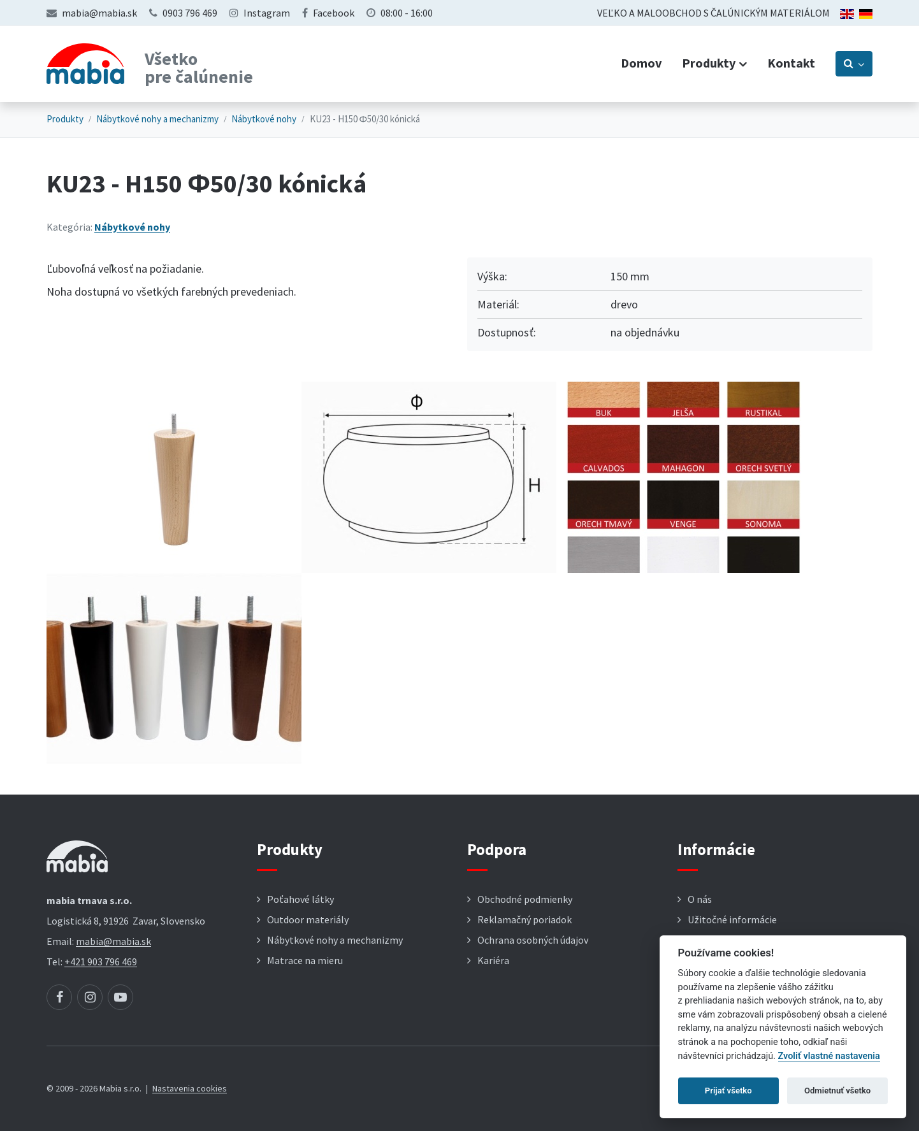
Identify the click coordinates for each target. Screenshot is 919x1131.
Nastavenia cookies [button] (189, 1088)
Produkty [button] (708, 63)
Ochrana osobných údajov (532, 939)
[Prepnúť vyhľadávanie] (854, 63)
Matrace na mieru (305, 960)
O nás (700, 899)
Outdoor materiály (308, 919)
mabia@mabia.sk (99, 12)
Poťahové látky (300, 899)
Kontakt (791, 63)
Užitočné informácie (732, 919)
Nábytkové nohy (263, 119)
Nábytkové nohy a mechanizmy (157, 119)
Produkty (65, 119)
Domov (641, 63)
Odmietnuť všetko (837, 1090)
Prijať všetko (728, 1090)
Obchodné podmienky (524, 899)
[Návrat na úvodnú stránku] (85, 63)
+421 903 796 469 (100, 961)
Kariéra (493, 960)
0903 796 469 (190, 12)
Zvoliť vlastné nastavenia (829, 1056)
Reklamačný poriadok (524, 919)
